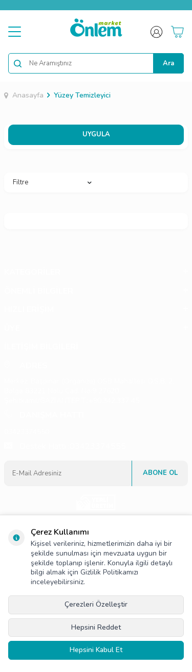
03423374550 (26, 432)
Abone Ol (160, 472)
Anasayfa (24, 95)
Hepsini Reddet (96, 627)
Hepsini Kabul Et (96, 650)
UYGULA (96, 134)
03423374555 (98, 446)
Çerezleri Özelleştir (96, 604)
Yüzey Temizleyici (82, 95)
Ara (168, 63)
